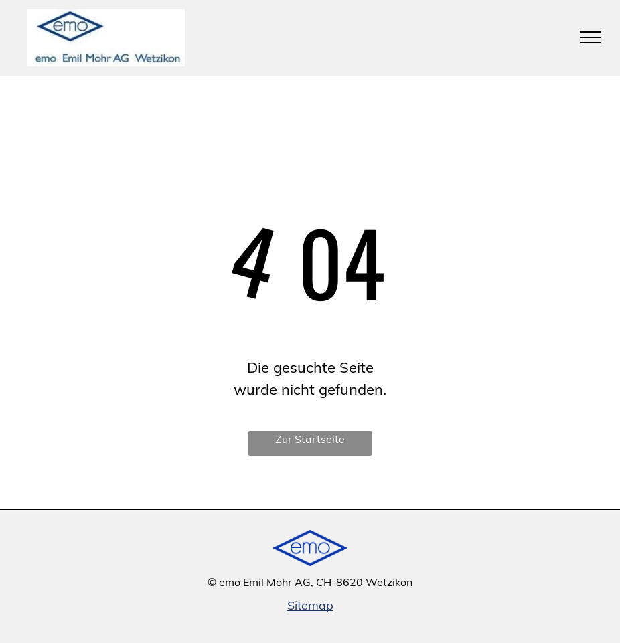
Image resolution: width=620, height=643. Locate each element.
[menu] (590, 37)
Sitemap (310, 605)
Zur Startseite (310, 439)
